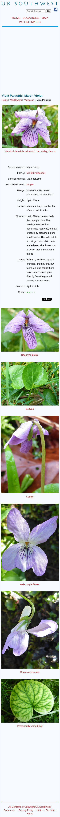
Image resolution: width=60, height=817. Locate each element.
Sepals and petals (29, 672)
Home (5, 100)
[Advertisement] (30, 61)
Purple (30, 184)
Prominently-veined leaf (29, 726)
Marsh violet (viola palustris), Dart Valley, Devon (30, 151)
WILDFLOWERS (29, 22)
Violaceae (29, 100)
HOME (16, 17)
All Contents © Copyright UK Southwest (29, 806)
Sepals (30, 496)
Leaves (30, 408)
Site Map (50, 810)
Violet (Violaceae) (36, 173)
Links (39, 810)
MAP (45, 17)
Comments (9, 810)
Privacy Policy (26, 810)
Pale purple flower (29, 584)
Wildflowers (16, 100)
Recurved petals (29, 355)
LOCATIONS (31, 17)
